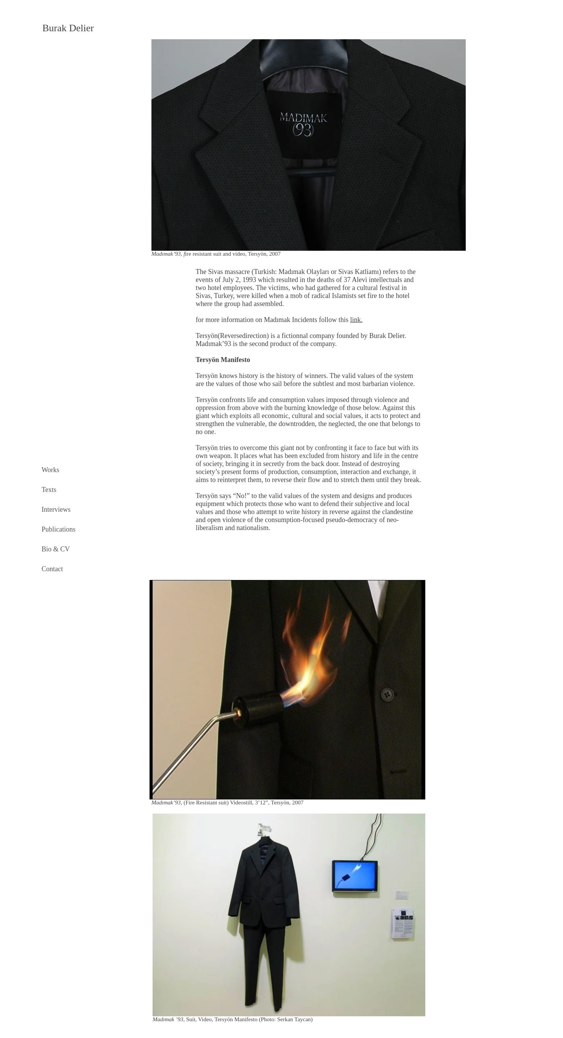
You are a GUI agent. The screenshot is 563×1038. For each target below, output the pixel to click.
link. (356, 320)
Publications (59, 529)
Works (51, 470)
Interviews (56, 509)
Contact (52, 569)
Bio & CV (56, 549)
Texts (49, 489)
